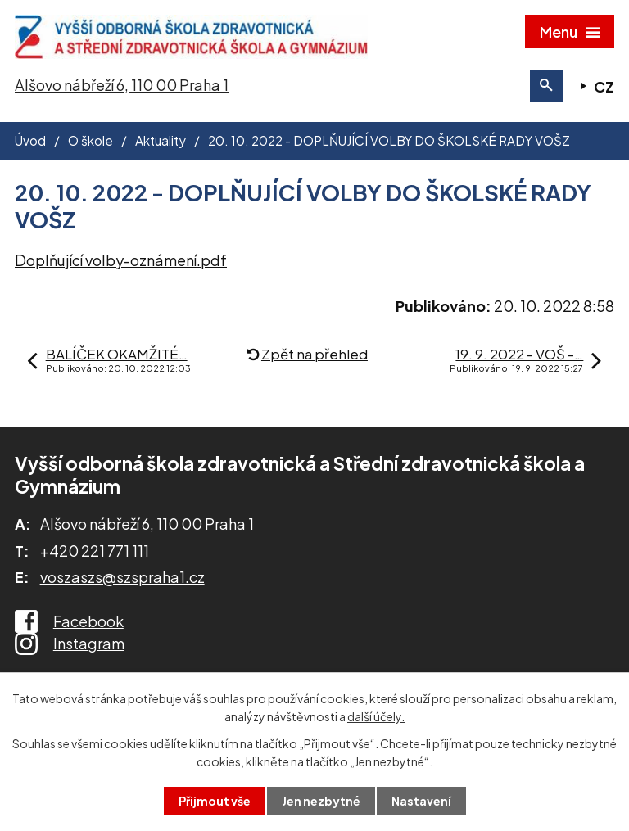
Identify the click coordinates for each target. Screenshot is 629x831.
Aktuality (160, 140)
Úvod (30, 140)
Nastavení (421, 800)
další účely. (376, 716)
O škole (90, 140)
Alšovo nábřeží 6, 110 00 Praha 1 (122, 84)
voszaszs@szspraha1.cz (122, 576)
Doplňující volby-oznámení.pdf (121, 260)
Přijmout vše (215, 800)
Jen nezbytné (321, 800)
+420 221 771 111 (94, 550)
